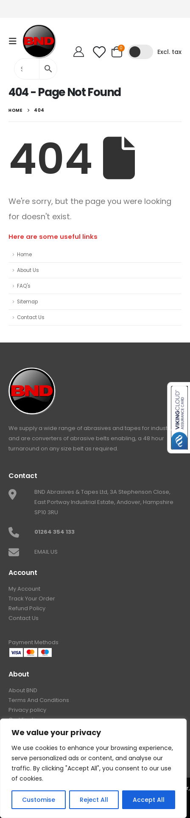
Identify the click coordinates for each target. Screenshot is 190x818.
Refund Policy (26, 608)
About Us (28, 270)
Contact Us (31, 317)
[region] (93, 768)
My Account (24, 589)
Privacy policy (27, 710)
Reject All (94, 799)
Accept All (149, 799)
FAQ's (24, 286)
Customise (38, 799)
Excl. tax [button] (169, 52)
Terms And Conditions (38, 700)
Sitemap (27, 301)
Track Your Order (31, 598)
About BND (22, 690)
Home (24, 254)
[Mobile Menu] (15, 41)
